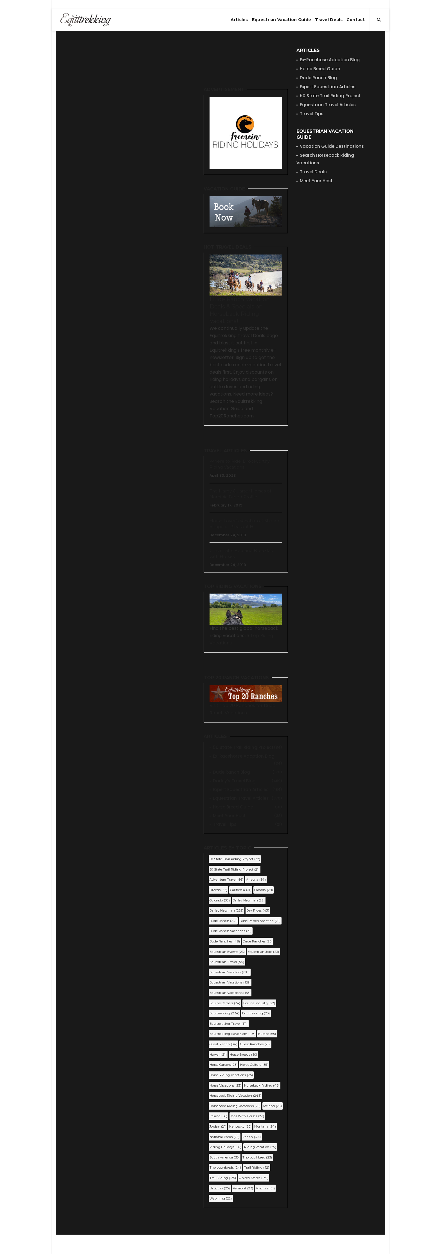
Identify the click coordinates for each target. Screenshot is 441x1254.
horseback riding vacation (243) (235, 1096)
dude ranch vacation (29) (260, 921)
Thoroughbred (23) (257, 1157)
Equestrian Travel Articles (247, 798)
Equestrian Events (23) (227, 952)
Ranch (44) (251, 1137)
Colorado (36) (220, 900)
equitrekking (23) (256, 1013)
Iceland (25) (272, 1106)
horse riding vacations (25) (231, 1075)
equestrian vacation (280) (230, 972)
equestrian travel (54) (227, 962)
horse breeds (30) (243, 1055)
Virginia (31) (265, 1188)
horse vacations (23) (225, 1085)
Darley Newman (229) (227, 910)
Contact (355, 19)
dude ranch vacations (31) (231, 931)
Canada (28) (263, 890)
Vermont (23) (243, 1188)
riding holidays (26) (225, 1147)
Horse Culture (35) (254, 1065)
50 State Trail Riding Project (247, 747)
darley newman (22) (249, 900)
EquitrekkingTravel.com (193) (232, 1034)
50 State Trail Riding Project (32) (235, 859)
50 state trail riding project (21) (235, 869)
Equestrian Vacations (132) (230, 982)
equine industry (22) (259, 1003)
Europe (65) (267, 1034)
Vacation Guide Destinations (332, 146)
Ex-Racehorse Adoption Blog (247, 756)
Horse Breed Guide (247, 807)
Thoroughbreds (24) (225, 1167)
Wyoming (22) (221, 1198)
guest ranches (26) (255, 1044)
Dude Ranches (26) (258, 941)
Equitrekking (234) (224, 1013)
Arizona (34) (256, 880)
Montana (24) (265, 1126)
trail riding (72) (256, 1167)
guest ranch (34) (223, 1044)
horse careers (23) (223, 1065)
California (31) (240, 890)
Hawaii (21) (218, 1055)
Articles (239, 19)
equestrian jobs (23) (263, 952)
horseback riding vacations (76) (235, 1106)
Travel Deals (329, 19)
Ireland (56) (219, 1116)
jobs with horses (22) (247, 1116)
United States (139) (253, 1178)
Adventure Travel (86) (226, 880)
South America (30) (225, 1157)
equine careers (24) (225, 1003)
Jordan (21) (218, 1126)
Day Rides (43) (257, 910)
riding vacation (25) (260, 1147)
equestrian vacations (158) (230, 993)
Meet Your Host (247, 815)
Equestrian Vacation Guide (281, 19)
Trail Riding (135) (223, 1178)
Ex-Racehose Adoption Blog (330, 60)
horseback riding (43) (262, 1085)
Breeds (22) (218, 890)
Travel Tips (247, 824)
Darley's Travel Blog (247, 781)
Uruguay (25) (220, 1188)
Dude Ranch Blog (247, 772)
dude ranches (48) (225, 941)
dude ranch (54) (223, 921)
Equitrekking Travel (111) (229, 1024)
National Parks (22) (225, 1137)
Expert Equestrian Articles (247, 789)
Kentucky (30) (240, 1126)
